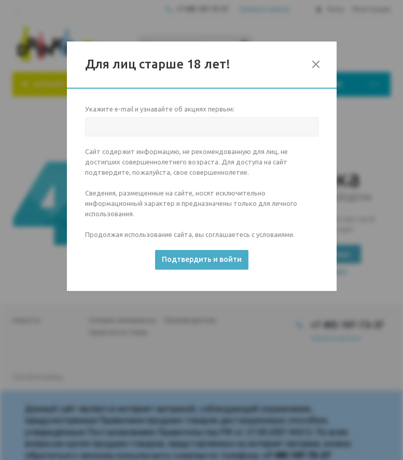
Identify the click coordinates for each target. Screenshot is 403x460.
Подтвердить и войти (202, 259)
